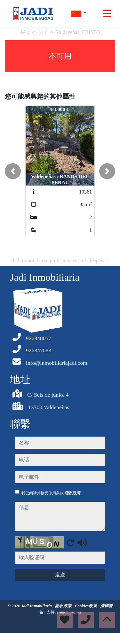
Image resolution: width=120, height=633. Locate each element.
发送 (60, 574)
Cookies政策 (86, 605)
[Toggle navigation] (107, 13)
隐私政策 (72, 493)
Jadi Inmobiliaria (37, 605)
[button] (13, 171)
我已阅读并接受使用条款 (50, 493)
